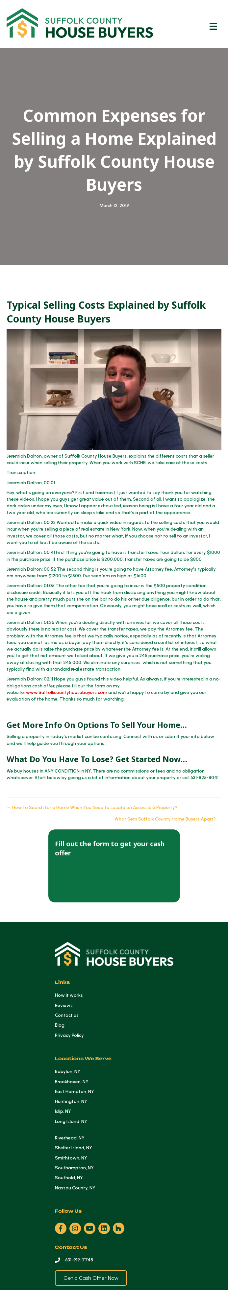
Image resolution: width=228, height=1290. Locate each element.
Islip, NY (63, 1111)
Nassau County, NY (75, 1188)
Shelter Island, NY (73, 1148)
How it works (69, 995)
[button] (114, 389)
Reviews (64, 1005)
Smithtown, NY (71, 1158)
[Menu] (213, 26)
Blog (59, 1025)
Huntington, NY (71, 1101)
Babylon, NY (67, 1071)
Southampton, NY (74, 1168)
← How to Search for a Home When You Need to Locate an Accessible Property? (92, 807)
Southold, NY (69, 1178)
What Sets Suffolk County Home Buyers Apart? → (167, 819)
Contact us (67, 1015)
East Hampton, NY (74, 1091)
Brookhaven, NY (72, 1082)
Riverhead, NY (70, 1138)
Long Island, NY (71, 1121)
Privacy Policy (69, 1035)
